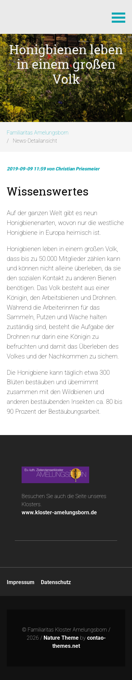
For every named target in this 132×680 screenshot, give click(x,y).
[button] (118, 17)
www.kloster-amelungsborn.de (59, 512)
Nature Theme (61, 638)
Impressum (20, 582)
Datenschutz (56, 582)
